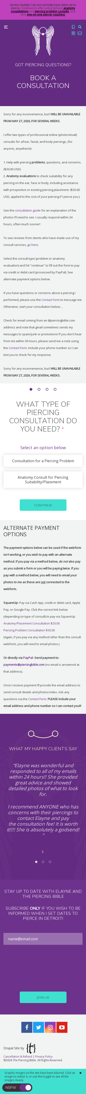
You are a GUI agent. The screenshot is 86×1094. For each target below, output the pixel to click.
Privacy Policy (44, 1056)
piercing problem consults (52, 11)
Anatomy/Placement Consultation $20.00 (31, 623)
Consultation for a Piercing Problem (43, 460)
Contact (80, 33)
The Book (73, 27)
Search (80, 27)
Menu (6, 27)
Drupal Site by (19, 1048)
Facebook (26, 1027)
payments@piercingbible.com (23, 664)
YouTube (61, 1027)
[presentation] (43, 968)
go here (32, 245)
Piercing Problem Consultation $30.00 (29, 630)
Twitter (38, 1027)
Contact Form (51, 300)
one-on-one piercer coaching (46, 14)
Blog (73, 33)
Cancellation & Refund (17, 1056)
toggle (25, 1087)
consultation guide (28, 210)
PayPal (28, 658)
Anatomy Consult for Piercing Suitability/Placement (43, 479)
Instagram (50, 1027)
